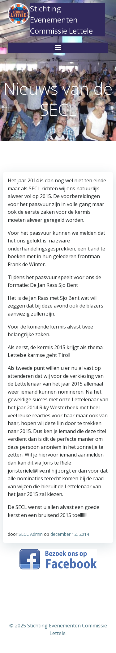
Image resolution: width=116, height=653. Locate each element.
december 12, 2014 (69, 534)
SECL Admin (31, 534)
